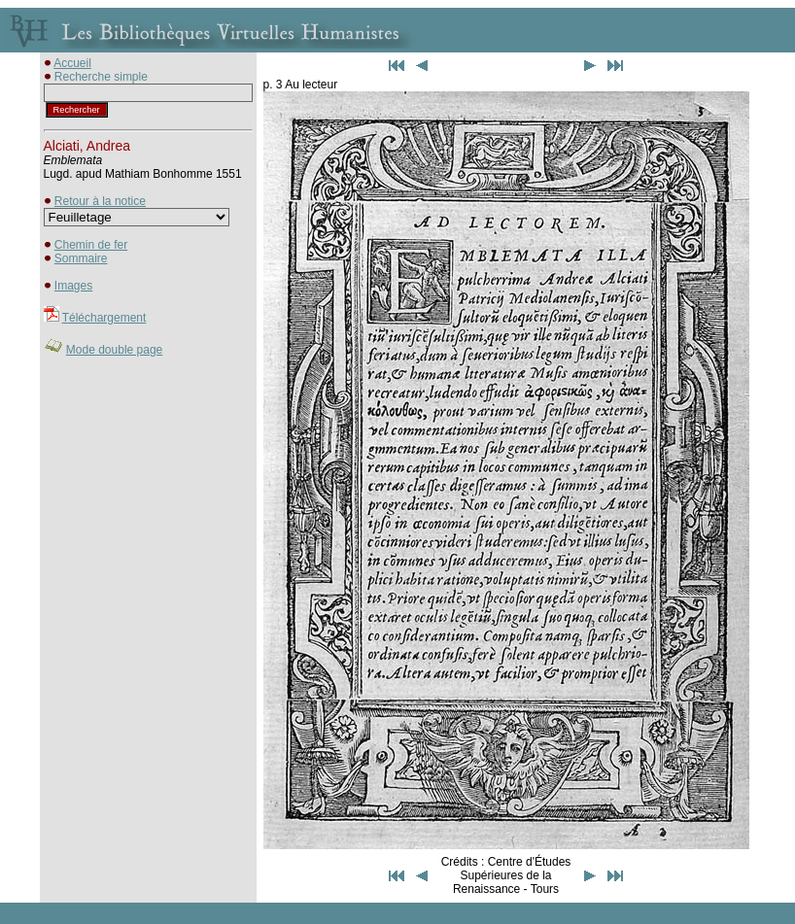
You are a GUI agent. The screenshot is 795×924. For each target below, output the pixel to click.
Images (73, 285)
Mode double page (114, 350)
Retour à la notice (100, 201)
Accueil (72, 63)
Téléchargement (104, 318)
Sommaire (81, 258)
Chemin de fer (90, 245)
